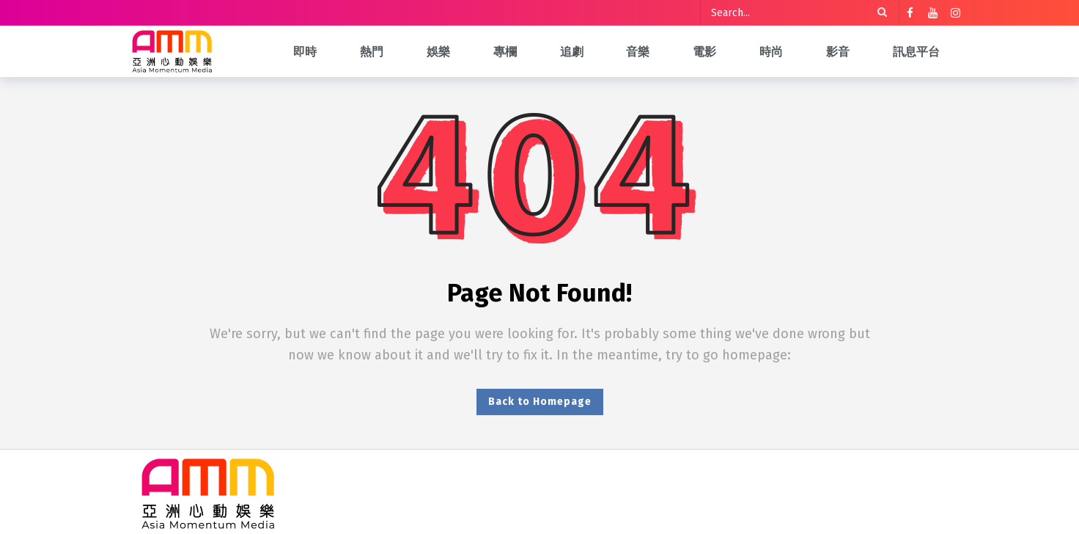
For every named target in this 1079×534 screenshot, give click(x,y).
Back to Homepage (540, 401)
